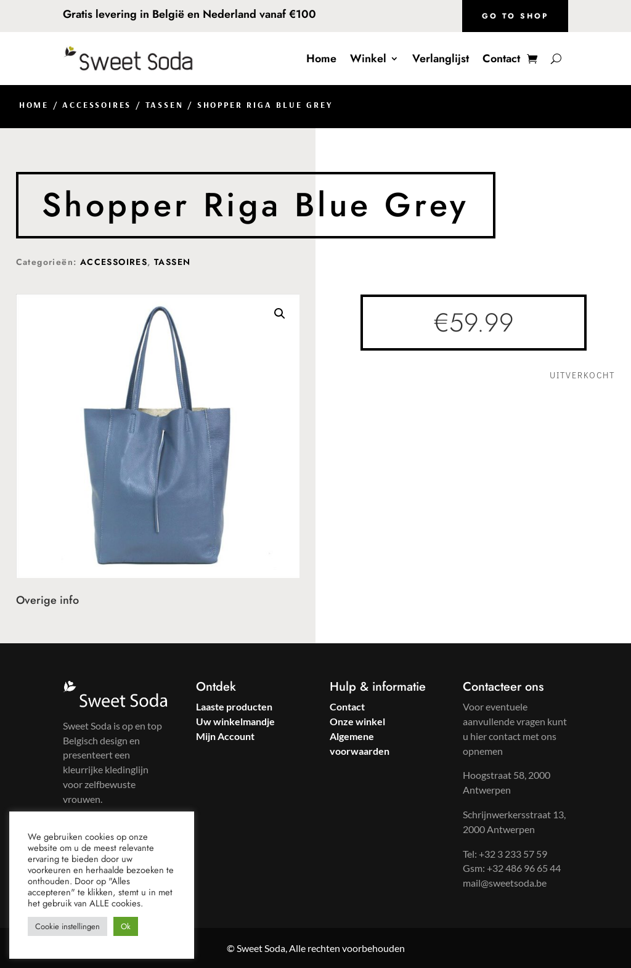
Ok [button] (126, 926)
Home (321, 59)
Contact (501, 59)
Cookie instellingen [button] (67, 926)
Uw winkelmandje (235, 721)
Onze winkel (357, 721)
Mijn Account (225, 736)
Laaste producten (234, 706)
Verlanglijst (440, 59)
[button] (280, 314)
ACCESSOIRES (96, 104)
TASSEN (164, 104)
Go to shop (515, 16)
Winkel (368, 59)
